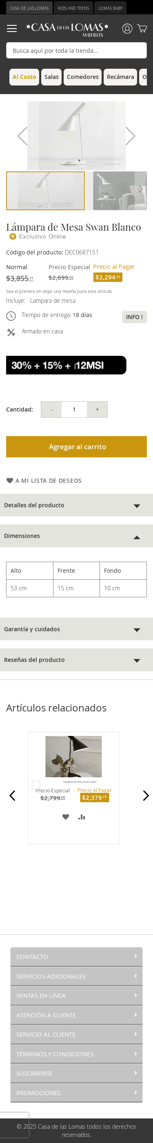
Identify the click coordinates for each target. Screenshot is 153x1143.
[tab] (76, 505)
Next (143, 800)
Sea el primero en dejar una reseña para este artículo (59, 291)
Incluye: (17, 300)
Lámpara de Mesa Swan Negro (79, 781)
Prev (9, 800)
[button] (22, 136)
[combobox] (76, 50)
